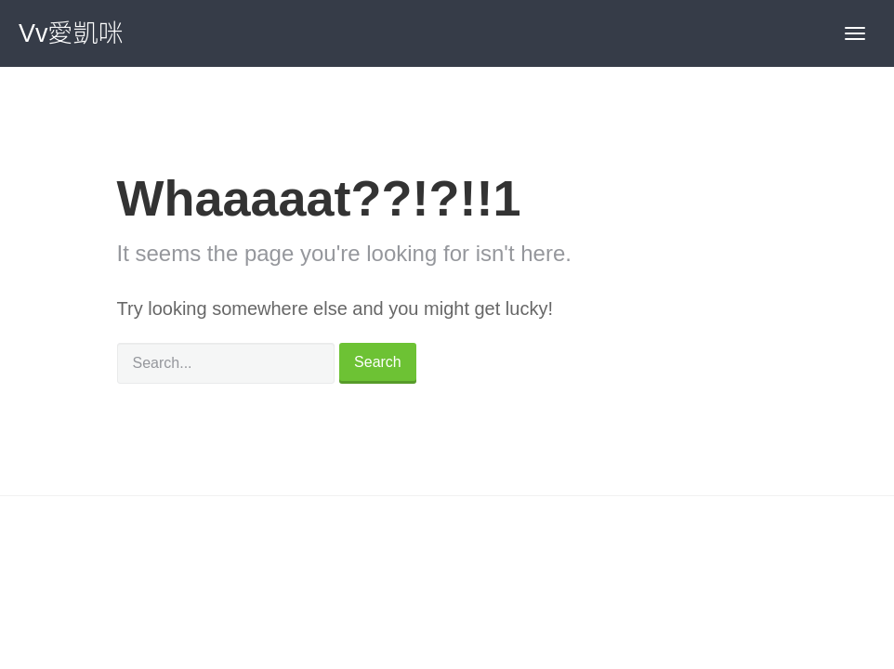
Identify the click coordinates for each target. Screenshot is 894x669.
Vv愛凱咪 (71, 33)
